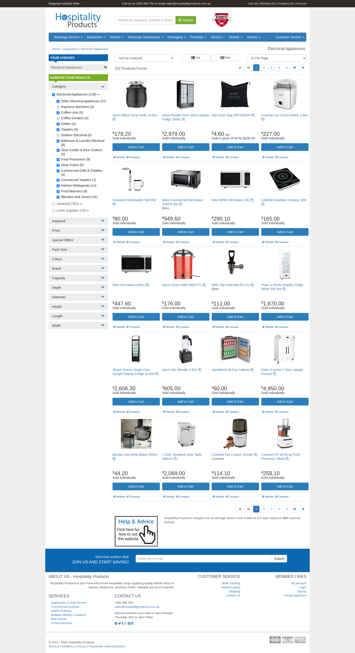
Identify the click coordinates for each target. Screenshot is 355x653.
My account (298, 583)
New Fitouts (59, 619)
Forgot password (295, 595)
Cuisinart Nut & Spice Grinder (234, 454)
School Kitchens (61, 623)
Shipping (234, 591)
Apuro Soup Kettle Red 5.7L (184, 285)
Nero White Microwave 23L (233, 200)
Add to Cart (136, 147)
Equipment (96, 37)
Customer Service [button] (290, 37)
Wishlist (267, 3)
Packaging (177, 37)
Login (302, 587)
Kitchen (117, 37)
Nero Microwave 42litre (131, 285)
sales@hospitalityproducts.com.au (188, 3)
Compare (285, 3)
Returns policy (231, 587)
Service (218, 37)
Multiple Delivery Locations (68, 615)
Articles (254, 37)
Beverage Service (68, 37)
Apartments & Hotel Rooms (69, 602)
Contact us (233, 595)
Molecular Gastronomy (145, 37)
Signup (301, 591)
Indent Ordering (61, 610)
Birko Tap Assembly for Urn (233, 285)
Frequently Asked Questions (107, 646)
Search (185, 20)
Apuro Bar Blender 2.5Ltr (181, 370)
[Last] (303, 67)
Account (301, 3)
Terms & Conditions (61, 646)
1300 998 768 (145, 3)
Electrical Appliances (94, 49)
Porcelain (198, 37)
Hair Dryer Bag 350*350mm (233, 115)
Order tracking (231, 583)
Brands (235, 37)
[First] (240, 67)
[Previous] (248, 67)
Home (56, 49)
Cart (253, 3)
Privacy (81, 646)
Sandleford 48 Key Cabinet (233, 370)
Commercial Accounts (65, 606)
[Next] (295, 67)
